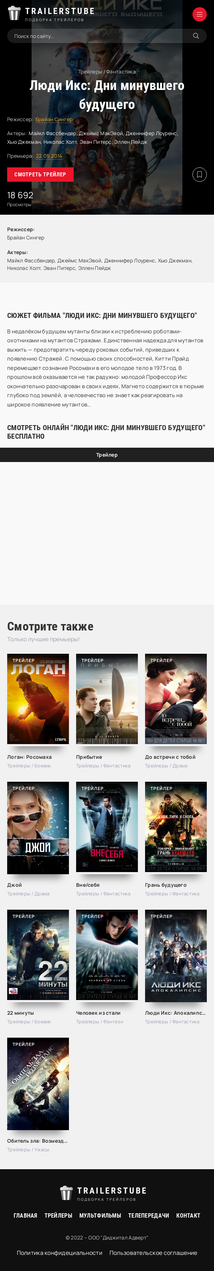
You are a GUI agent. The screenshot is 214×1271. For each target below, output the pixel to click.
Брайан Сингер (54, 119)
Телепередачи (148, 1215)
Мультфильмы (100, 1215)
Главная (25, 1215)
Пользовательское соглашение (153, 1253)
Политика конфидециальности (59, 1253)
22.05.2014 (49, 155)
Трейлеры (58, 1215)
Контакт (188, 1215)
